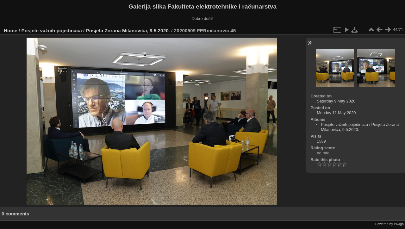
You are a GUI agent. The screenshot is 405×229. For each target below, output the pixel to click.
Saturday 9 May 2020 (336, 101)
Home (10, 30)
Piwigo (399, 224)
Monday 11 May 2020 (336, 112)
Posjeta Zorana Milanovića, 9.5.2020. (128, 30)
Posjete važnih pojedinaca (52, 30)
